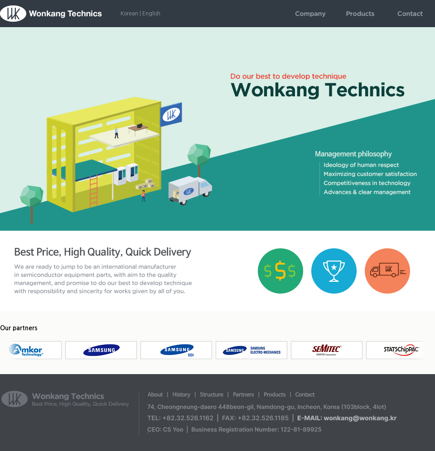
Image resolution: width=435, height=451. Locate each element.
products (360, 13)
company (310, 13)
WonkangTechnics (51, 13)
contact (410, 13)
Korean (129, 13)
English (151, 13)
